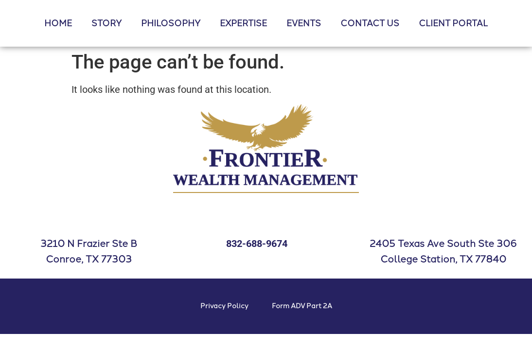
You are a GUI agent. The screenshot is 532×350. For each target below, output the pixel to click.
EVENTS (303, 23)
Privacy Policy (224, 306)
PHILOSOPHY (170, 23)
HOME (58, 23)
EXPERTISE (243, 23)
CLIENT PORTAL (453, 23)
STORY (106, 23)
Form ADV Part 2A (302, 306)
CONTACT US (369, 23)
